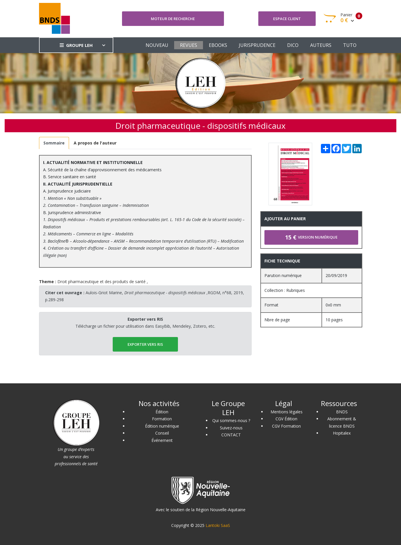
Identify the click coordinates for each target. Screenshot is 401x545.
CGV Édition (286, 418)
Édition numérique (162, 426)
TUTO (349, 45)
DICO (292, 45)
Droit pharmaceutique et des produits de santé (101, 281)
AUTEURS (320, 45)
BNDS (342, 412)
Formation (162, 418)
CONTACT (231, 435)
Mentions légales (287, 412)
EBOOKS (218, 45)
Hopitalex (342, 433)
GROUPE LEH (76, 45)
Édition (162, 412)
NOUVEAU (157, 45)
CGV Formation (286, 426)
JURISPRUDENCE (257, 45)
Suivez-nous (231, 428)
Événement (162, 440)
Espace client (287, 18)
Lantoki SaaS (218, 525)
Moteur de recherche (173, 18)
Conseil (162, 433)
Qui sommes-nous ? (231, 420)
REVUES (188, 45)
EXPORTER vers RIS (145, 344)
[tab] (54, 143)
